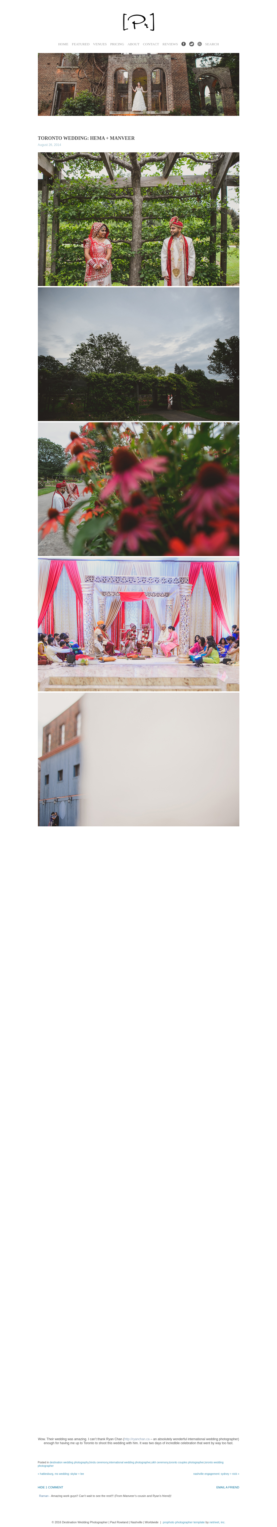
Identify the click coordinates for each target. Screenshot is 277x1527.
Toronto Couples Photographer (186, 1462)
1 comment (50, 1487)
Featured (80, 44)
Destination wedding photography (69, 1462)
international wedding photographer (130, 1462)
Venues (100, 44)
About (134, 44)
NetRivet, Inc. (217, 1522)
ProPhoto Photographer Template (184, 1522)
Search (212, 44)
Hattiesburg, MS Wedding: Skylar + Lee (61, 1473)
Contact (151, 44)
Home (63, 44)
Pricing (117, 44)
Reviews (170, 44)
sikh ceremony (159, 1462)
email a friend (227, 1487)
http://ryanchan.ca (136, 1439)
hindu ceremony (98, 1462)
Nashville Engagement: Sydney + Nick (216, 1473)
